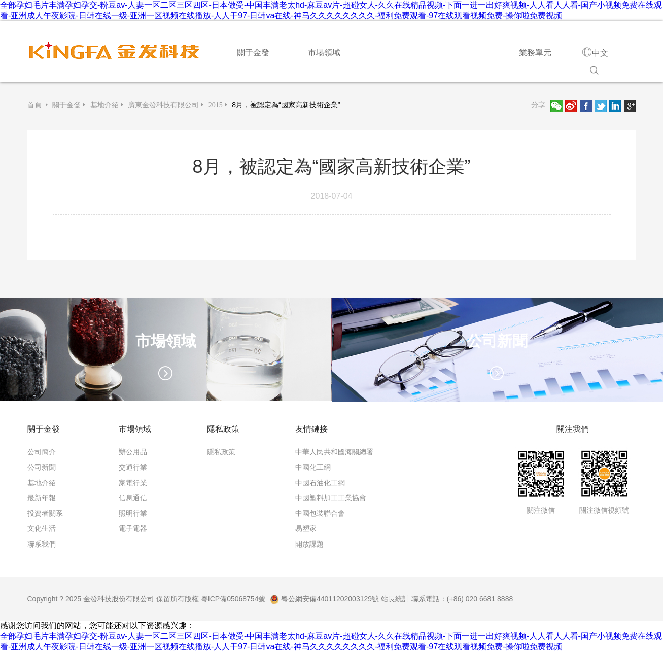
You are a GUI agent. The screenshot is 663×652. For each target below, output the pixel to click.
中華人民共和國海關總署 (334, 452)
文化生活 (41, 528)
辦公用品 (133, 452)
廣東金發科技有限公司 (163, 104)
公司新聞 (41, 467)
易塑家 (306, 528)
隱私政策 (221, 452)
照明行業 (133, 513)
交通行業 (133, 467)
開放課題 (309, 544)
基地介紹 (104, 104)
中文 (600, 53)
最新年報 (41, 498)
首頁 (35, 104)
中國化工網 (313, 467)
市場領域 (324, 52)
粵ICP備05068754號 (233, 599)
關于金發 (253, 52)
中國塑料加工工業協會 (330, 498)
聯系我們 (41, 544)
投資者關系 (45, 513)
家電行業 (133, 483)
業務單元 (535, 52)
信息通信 (133, 498)
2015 (215, 104)
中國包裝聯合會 (320, 513)
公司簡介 (41, 452)
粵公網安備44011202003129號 (324, 599)
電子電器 (133, 528)
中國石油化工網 (320, 483)
